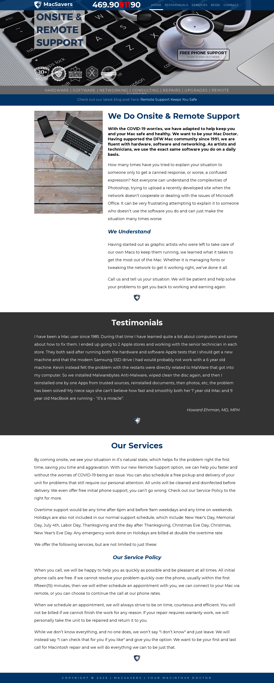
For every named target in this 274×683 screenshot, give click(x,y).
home (156, 5)
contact (230, 5)
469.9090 (116, 4)
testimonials (176, 5)
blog (215, 5)
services (199, 5)
